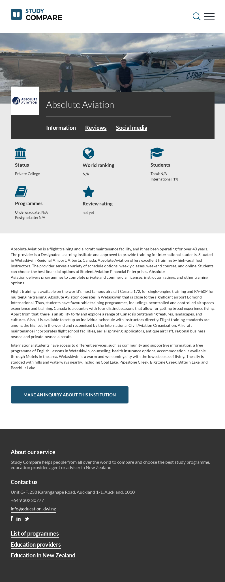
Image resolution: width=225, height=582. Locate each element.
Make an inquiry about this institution (69, 394)
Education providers (36, 544)
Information (61, 127)
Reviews (96, 127)
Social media (131, 127)
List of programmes (35, 533)
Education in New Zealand (43, 555)
